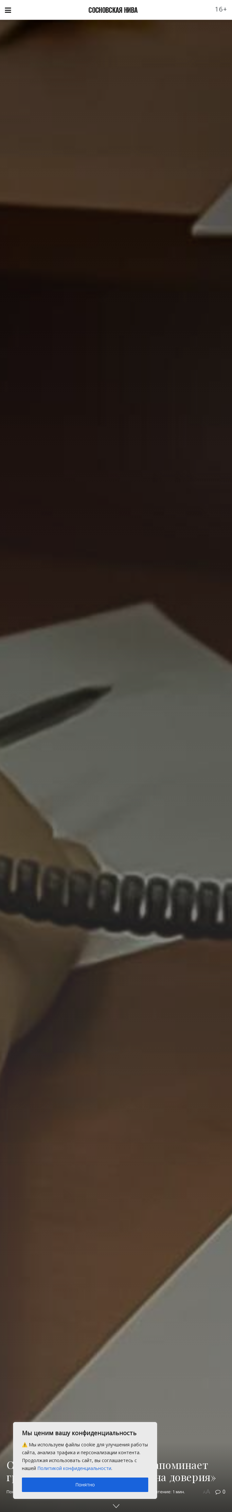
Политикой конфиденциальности (74, 1468)
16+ (221, 9)
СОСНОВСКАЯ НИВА (112, 10)
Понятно (85, 1484)
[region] (85, 1460)
